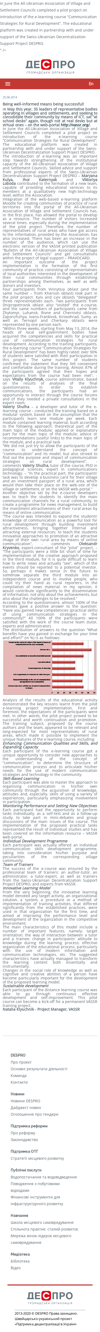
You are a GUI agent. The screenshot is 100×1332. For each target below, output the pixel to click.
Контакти (19, 1082)
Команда (19, 1075)
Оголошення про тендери (34, 1114)
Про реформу (23, 1132)
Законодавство (24, 1139)
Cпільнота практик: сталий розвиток (44, 1229)
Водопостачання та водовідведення (44, 1176)
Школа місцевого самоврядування (42, 1222)
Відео (16, 1267)
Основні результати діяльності (39, 1068)
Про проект (21, 1062)
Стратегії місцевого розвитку (37, 1158)
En (91, 83)
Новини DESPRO (25, 1100)
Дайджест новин (26, 1107)
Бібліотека (20, 1261)
